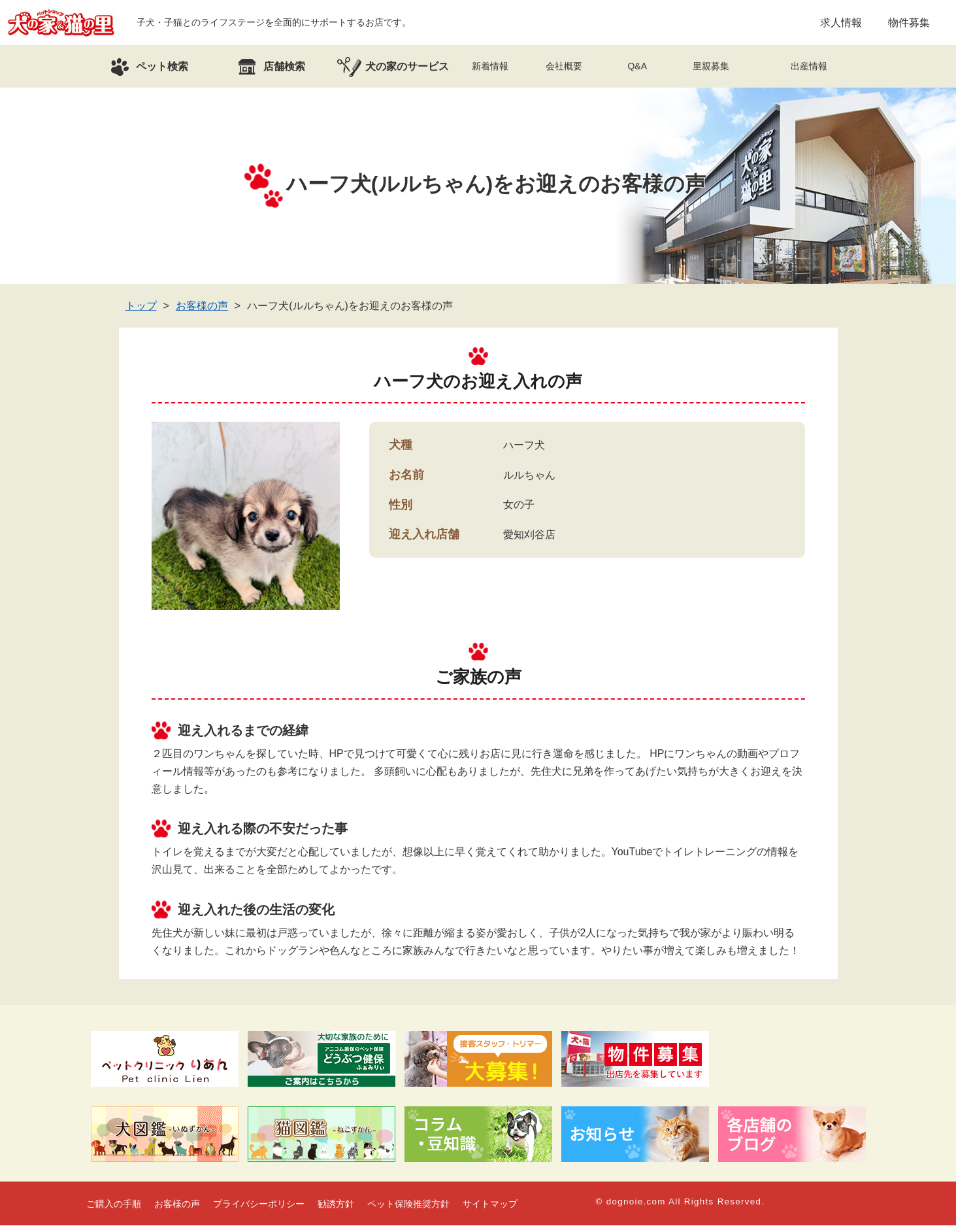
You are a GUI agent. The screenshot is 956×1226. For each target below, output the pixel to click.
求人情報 (841, 22)
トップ (141, 306)
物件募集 (909, 22)
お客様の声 (202, 306)
